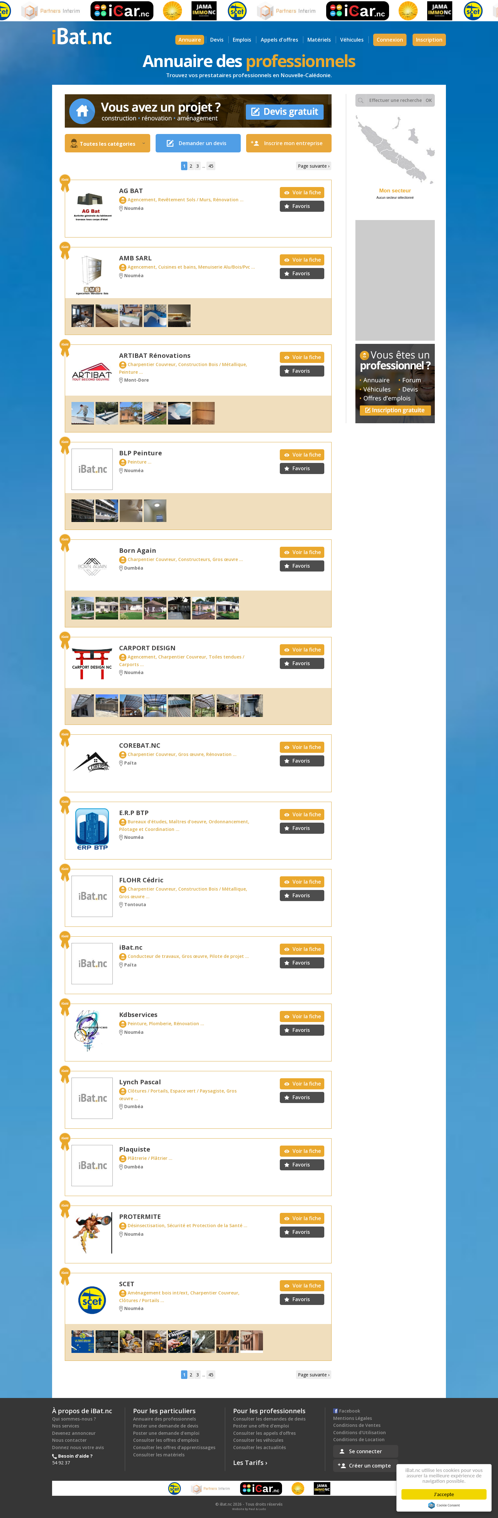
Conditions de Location (359, 1439)
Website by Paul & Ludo (249, 1509)
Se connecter (365, 1451)
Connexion (390, 39)
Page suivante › (313, 166)
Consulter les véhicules (258, 1440)
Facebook (346, 1411)
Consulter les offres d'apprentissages (174, 1447)
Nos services (65, 1426)
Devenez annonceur (74, 1433)
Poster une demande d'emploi (166, 1433)
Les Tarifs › (250, 1462)
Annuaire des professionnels (164, 1419)
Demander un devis (202, 143)
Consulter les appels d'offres (264, 1433)
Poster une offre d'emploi (261, 1426)
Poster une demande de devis (165, 1426)
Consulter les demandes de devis (269, 1419)
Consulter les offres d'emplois (166, 1440)
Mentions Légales (352, 1418)
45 (210, 166)
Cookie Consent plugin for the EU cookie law (445, 1505)
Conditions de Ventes (356, 1425)
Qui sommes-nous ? (74, 1419)
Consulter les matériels (159, 1455)
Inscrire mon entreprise (293, 143)
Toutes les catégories (112, 143)
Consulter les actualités (259, 1447)
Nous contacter (69, 1440)
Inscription (429, 39)
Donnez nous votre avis (78, 1447)
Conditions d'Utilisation (359, 1432)
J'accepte (445, 1494)
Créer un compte (370, 1465)
